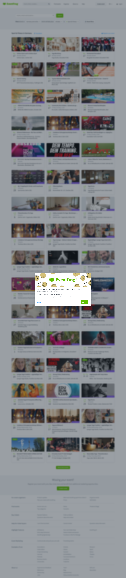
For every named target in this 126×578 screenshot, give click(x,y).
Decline (39, 302)
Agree (84, 302)
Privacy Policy (76, 297)
